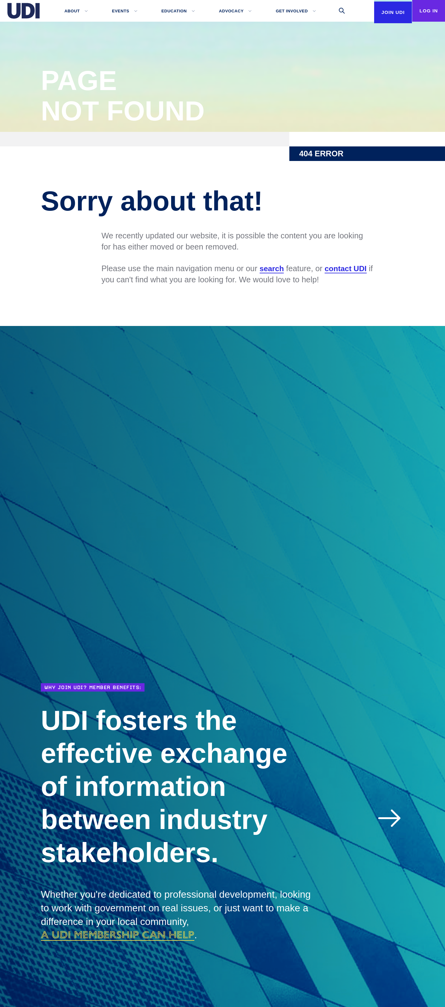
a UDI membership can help (126, 934)
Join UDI (387, 32)
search (272, 269)
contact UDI (348, 269)
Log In (426, 10)
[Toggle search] (337, 11)
